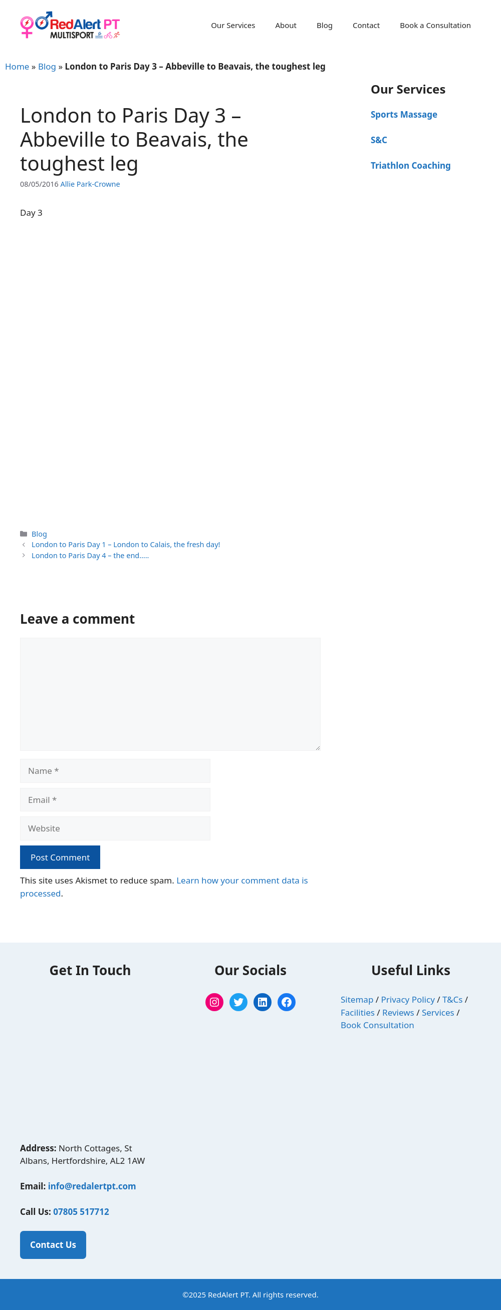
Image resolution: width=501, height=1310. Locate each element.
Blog (325, 25)
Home (17, 66)
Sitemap (357, 999)
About (286, 25)
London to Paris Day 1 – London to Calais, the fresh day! (126, 544)
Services (438, 1012)
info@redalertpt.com (92, 1186)
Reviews (398, 1012)
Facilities (358, 1012)
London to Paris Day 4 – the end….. (90, 555)
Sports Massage (404, 114)
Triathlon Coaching (411, 165)
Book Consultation (377, 1025)
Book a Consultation (435, 25)
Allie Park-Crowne (90, 184)
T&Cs (452, 999)
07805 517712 (81, 1211)
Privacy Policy (408, 999)
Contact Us (53, 1244)
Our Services (233, 25)
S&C (379, 140)
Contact (366, 25)
